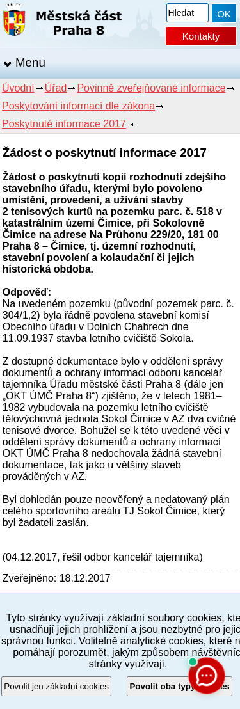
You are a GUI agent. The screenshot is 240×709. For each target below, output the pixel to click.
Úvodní (18, 88)
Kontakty (201, 36)
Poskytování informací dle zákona (78, 105)
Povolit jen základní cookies (56, 686)
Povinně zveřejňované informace (151, 88)
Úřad (56, 88)
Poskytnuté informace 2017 (64, 123)
